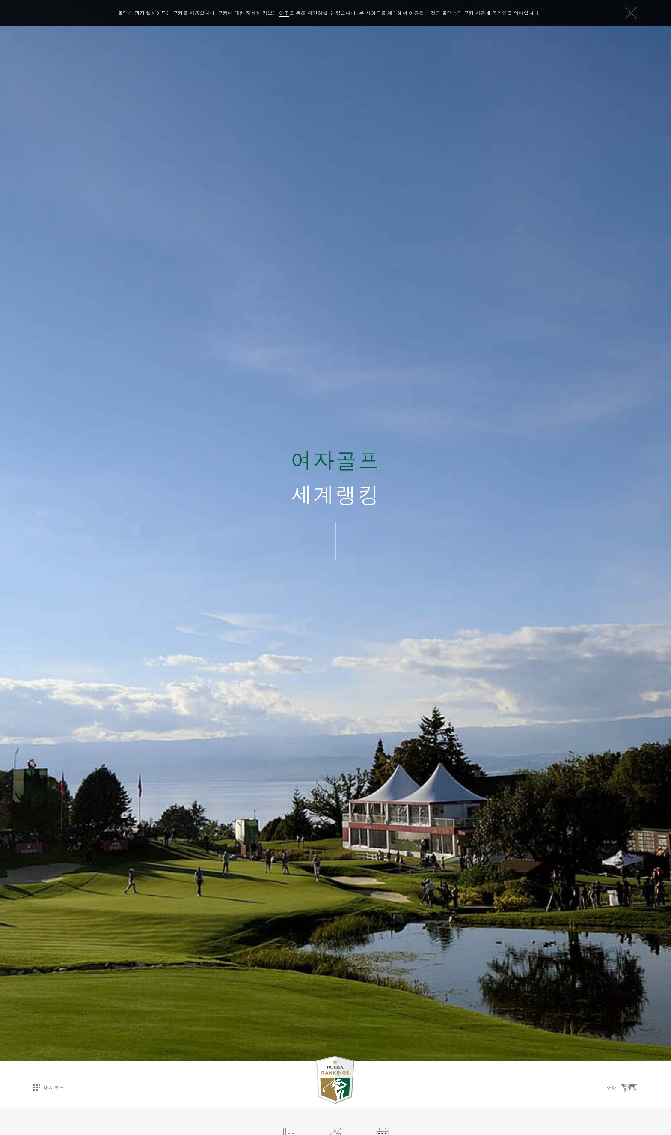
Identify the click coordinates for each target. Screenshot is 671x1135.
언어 (622, 1088)
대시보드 (48, 1087)
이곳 (284, 12)
